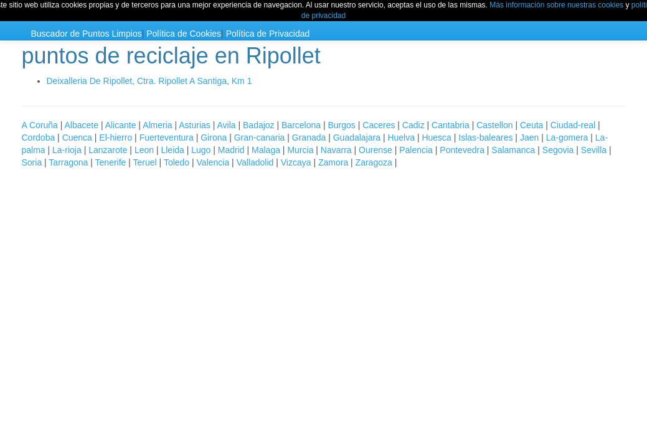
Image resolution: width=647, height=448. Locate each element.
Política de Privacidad (268, 34)
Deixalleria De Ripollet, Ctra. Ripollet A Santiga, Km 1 (149, 81)
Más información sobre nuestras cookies (556, 5)
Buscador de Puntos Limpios (86, 34)
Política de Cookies (183, 34)
